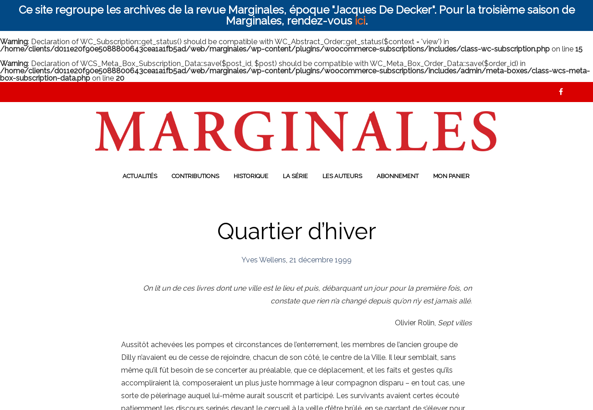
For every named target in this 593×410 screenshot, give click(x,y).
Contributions (195, 176)
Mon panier (451, 176)
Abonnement (398, 176)
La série (295, 176)
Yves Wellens (263, 260)
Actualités (140, 176)
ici (360, 20)
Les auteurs (342, 176)
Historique (251, 176)
